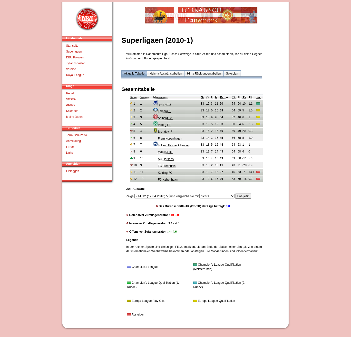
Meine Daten (74, 117)
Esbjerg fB (162, 111)
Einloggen (72, 171)
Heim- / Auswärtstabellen (166, 73)
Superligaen (74, 51)
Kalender (72, 111)
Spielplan (232, 73)
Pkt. (224, 97)
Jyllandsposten (75, 63)
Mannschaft (160, 97)
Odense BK (163, 152)
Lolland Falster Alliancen (171, 145)
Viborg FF (162, 125)
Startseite (72, 45)
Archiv (70, 105)
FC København (165, 179)
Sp (202, 97)
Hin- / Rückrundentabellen (204, 73)
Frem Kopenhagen (167, 138)
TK (251, 97)
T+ (233, 97)
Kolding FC (162, 172)
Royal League (75, 75)
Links (69, 152)
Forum (70, 147)
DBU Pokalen (75, 57)
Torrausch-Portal (77, 135)
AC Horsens (163, 159)
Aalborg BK (163, 118)
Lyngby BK (162, 104)
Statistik (71, 99)
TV (244, 97)
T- (239, 97)
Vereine (71, 69)
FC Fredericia (164, 166)
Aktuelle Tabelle (134, 73)
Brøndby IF (162, 131)
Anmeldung (73, 141)
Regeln (70, 93)
